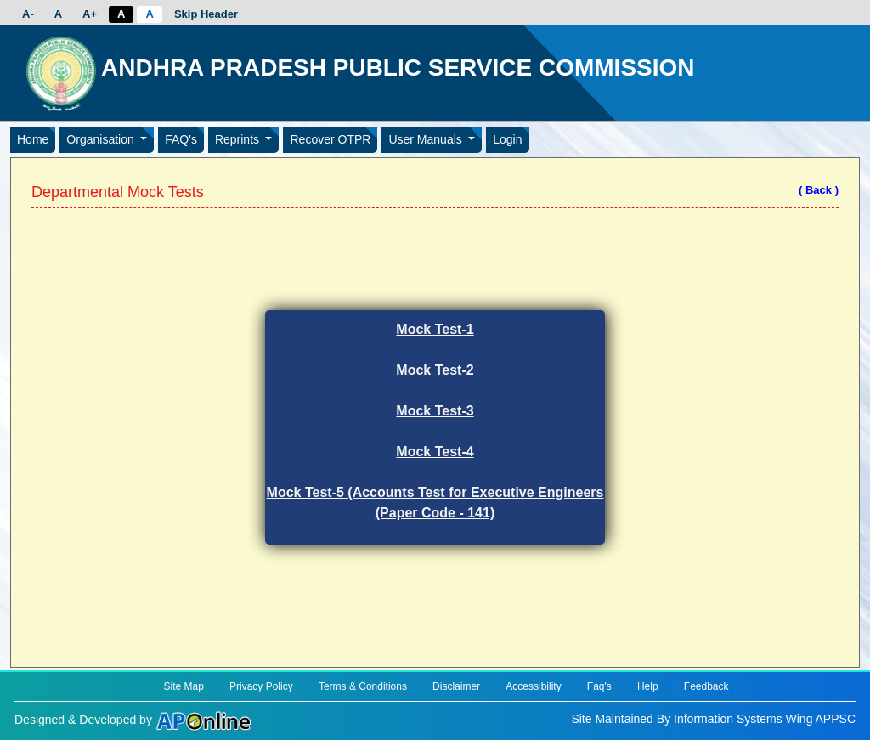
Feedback (706, 686)
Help (647, 686)
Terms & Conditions (363, 686)
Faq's (599, 686)
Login (507, 139)
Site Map (183, 686)
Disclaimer (456, 686)
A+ (89, 14)
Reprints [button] (239, 139)
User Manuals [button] (426, 139)
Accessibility (533, 686)
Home (32, 139)
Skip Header (206, 14)
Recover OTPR (330, 139)
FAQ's (181, 139)
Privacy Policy (261, 686)
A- (28, 14)
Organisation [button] (101, 139)
